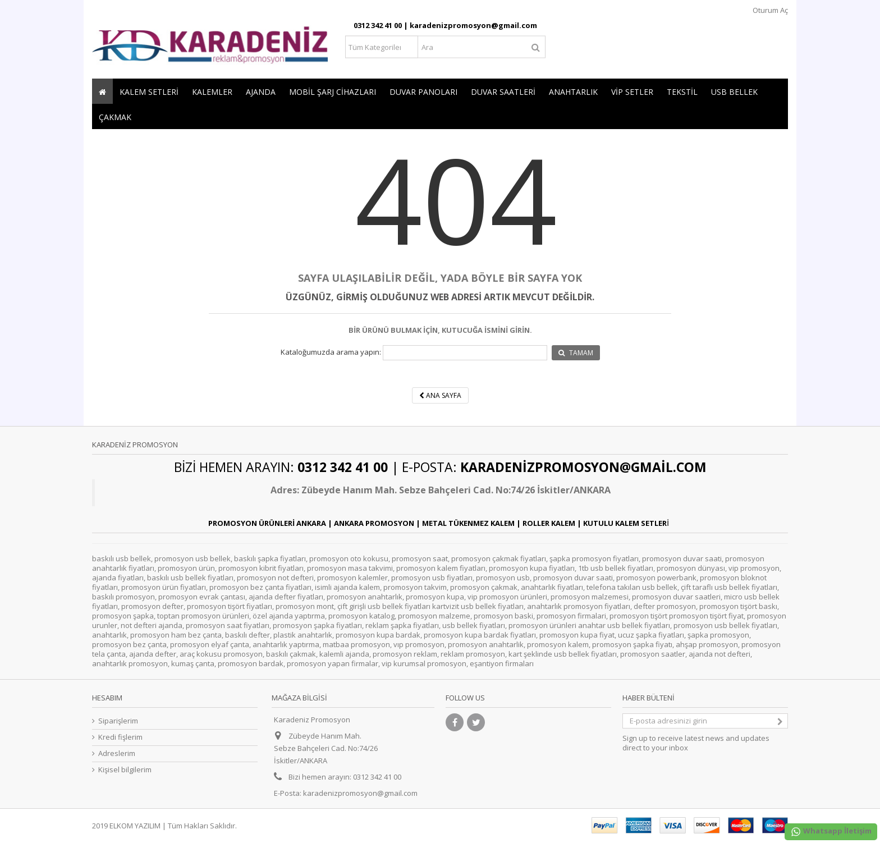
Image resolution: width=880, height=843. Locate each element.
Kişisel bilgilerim (125, 770)
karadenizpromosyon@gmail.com (360, 793)
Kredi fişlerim (120, 737)
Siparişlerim (118, 721)
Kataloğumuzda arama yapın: (331, 352)
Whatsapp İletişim (831, 831)
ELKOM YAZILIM (135, 826)
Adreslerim (116, 753)
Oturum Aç (769, 10)
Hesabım (107, 698)
